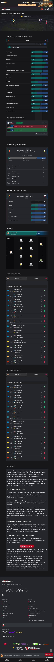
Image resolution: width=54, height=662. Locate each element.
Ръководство (6, 618)
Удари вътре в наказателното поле (15, 66)
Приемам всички (49, 654)
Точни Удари (9, 52)
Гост (21, 286)
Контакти (31, 604)
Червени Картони (10, 111)
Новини (5, 615)
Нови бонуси (47, 660)
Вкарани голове (12, 216)
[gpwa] (16, 644)
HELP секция (32, 615)
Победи (10, 205)
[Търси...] (45, 9)
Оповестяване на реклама (36, 620)
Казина (5, 606)
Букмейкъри (6, 604)
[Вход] (48, 9)
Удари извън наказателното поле (15, 70)
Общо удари (9, 59)
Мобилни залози (8, 613)
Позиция (10, 201)
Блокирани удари (10, 63)
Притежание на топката (12, 85)
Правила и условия (34, 613)
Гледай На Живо (27, 546)
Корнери (8, 78)
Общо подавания (10, 96)
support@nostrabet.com (8, 636)
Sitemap (31, 618)
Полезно (34, 660)
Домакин (16, 286)
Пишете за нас (33, 608)
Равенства (11, 209)
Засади (8, 81)
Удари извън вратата (11, 55)
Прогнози (7, 660)
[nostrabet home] (7, 581)
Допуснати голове (13, 220)
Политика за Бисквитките (33, 655)
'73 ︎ (9, 47)
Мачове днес (20, 660)
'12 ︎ (45, 44)
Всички (10, 286)
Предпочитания (49, 657)
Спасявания (9, 92)
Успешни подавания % (12, 103)
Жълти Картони (10, 89)
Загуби (10, 212)
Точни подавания (10, 100)
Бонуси (5, 601)
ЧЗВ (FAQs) (32, 601)
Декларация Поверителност (37, 611)
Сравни (5, 608)
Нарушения (9, 74)
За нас (31, 606)
